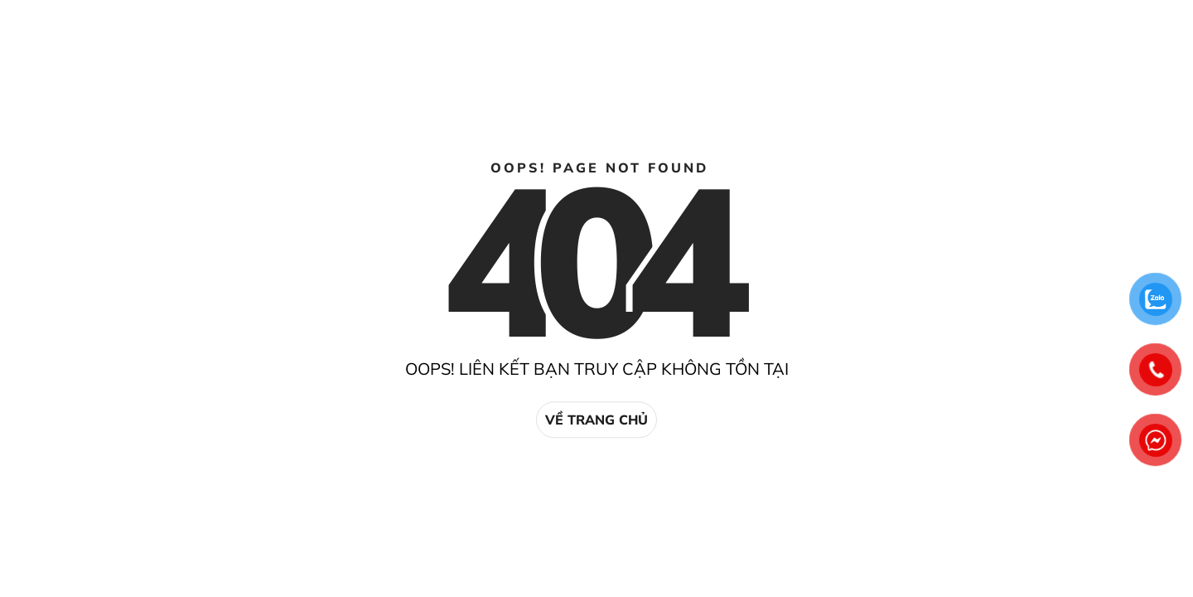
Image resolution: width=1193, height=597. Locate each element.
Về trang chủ (596, 419)
